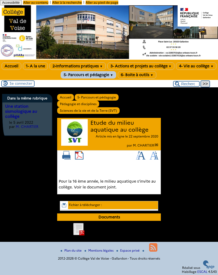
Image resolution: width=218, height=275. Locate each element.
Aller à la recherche (67, 3)
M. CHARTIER (143, 145)
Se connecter (21, 83)
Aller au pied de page (102, 3)
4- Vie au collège (196, 66)
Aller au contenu (35, 3)
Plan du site (71, 250)
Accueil (11, 66)
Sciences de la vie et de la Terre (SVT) (88, 111)
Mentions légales (99, 250)
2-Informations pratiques (77, 66)
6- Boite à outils (137, 74)
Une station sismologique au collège (21, 111)
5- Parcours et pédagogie (88, 74)
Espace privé (128, 250)
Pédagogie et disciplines (78, 104)
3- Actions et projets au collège (141, 66)
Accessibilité (11, 3)
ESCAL (202, 272)
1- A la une (35, 66)
